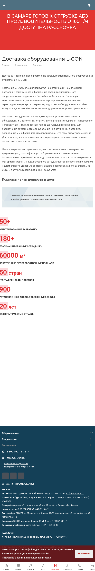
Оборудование (10, 433)
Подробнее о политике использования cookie (26, 557)
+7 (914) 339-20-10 (49, 525)
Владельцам (9, 439)
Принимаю (84, 553)
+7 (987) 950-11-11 (60, 521)
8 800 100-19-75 (16, 451)
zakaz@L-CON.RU (16, 458)
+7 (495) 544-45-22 (75, 493)
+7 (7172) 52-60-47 (58, 537)
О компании (9, 445)
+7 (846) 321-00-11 (40, 509)
